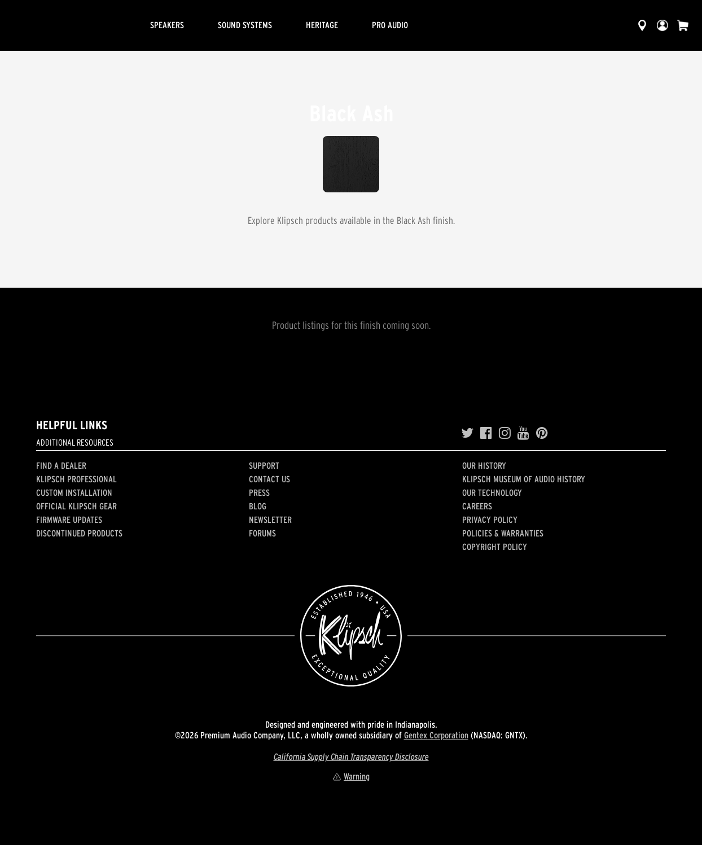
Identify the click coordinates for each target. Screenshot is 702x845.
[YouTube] (523, 433)
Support (264, 465)
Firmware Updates (69, 519)
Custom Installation (74, 492)
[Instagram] (505, 433)
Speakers (167, 25)
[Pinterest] (542, 433)
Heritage (322, 25)
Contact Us (269, 479)
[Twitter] (467, 433)
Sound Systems (245, 25)
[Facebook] (486, 433)
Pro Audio (390, 25)
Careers (477, 506)
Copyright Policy (494, 547)
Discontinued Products (79, 533)
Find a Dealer (61, 465)
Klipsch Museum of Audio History (523, 479)
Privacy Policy (489, 519)
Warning (351, 776)
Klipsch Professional (76, 479)
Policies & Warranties (502, 533)
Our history (484, 465)
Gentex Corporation (436, 735)
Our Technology (492, 492)
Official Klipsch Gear (76, 506)
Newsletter (270, 519)
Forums (262, 533)
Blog (257, 506)
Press (259, 492)
